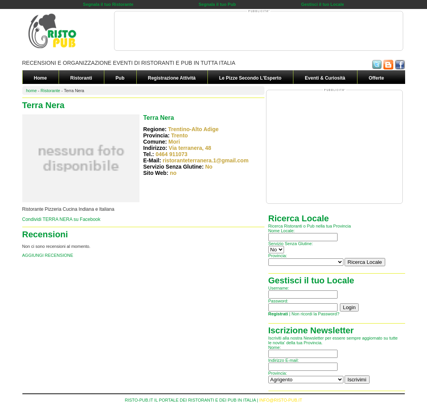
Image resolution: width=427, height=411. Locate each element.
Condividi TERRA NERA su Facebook (61, 219)
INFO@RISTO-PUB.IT (280, 400)
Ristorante (50, 90)
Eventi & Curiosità (325, 78)
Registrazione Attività (172, 78)
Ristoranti (81, 78)
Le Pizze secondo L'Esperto (250, 78)
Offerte (376, 78)
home (31, 90)
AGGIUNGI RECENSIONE (47, 255)
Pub (120, 78)
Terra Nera (158, 117)
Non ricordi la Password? (315, 313)
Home (40, 78)
